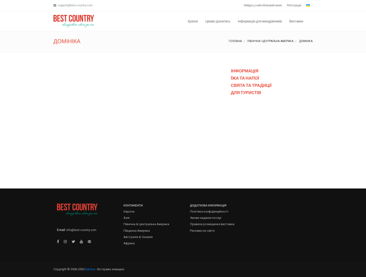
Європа (128, 211)
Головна (235, 41)
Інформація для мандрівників (260, 21)
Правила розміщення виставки (212, 224)
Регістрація (294, 5)
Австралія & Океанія (138, 237)
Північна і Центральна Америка (270, 41)
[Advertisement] (272, 141)
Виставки (296, 21)
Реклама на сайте (202, 230)
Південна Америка (136, 230)
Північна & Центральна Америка (146, 224)
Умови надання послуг (206, 218)
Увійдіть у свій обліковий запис (262, 5)
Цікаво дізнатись (217, 21)
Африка (129, 243)
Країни (193, 21)
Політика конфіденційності (209, 211)
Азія (126, 218)
